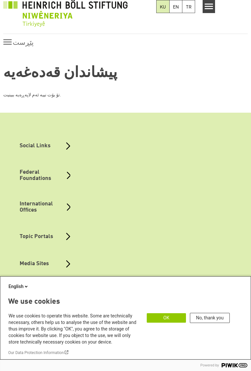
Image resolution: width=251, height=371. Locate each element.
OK (166, 317)
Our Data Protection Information (36, 352)
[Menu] (209, 6)
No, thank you (210, 317)
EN (176, 7)
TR (189, 7)
